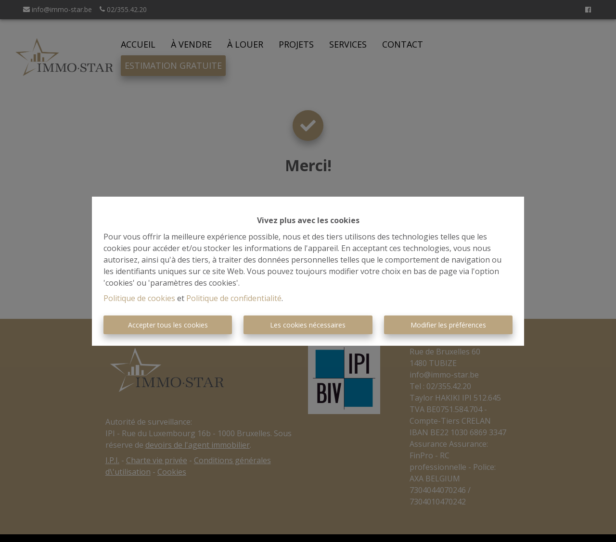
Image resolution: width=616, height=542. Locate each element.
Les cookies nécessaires (308, 324)
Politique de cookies (139, 298)
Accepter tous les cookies (168, 324)
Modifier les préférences (448, 324)
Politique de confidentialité (234, 298)
